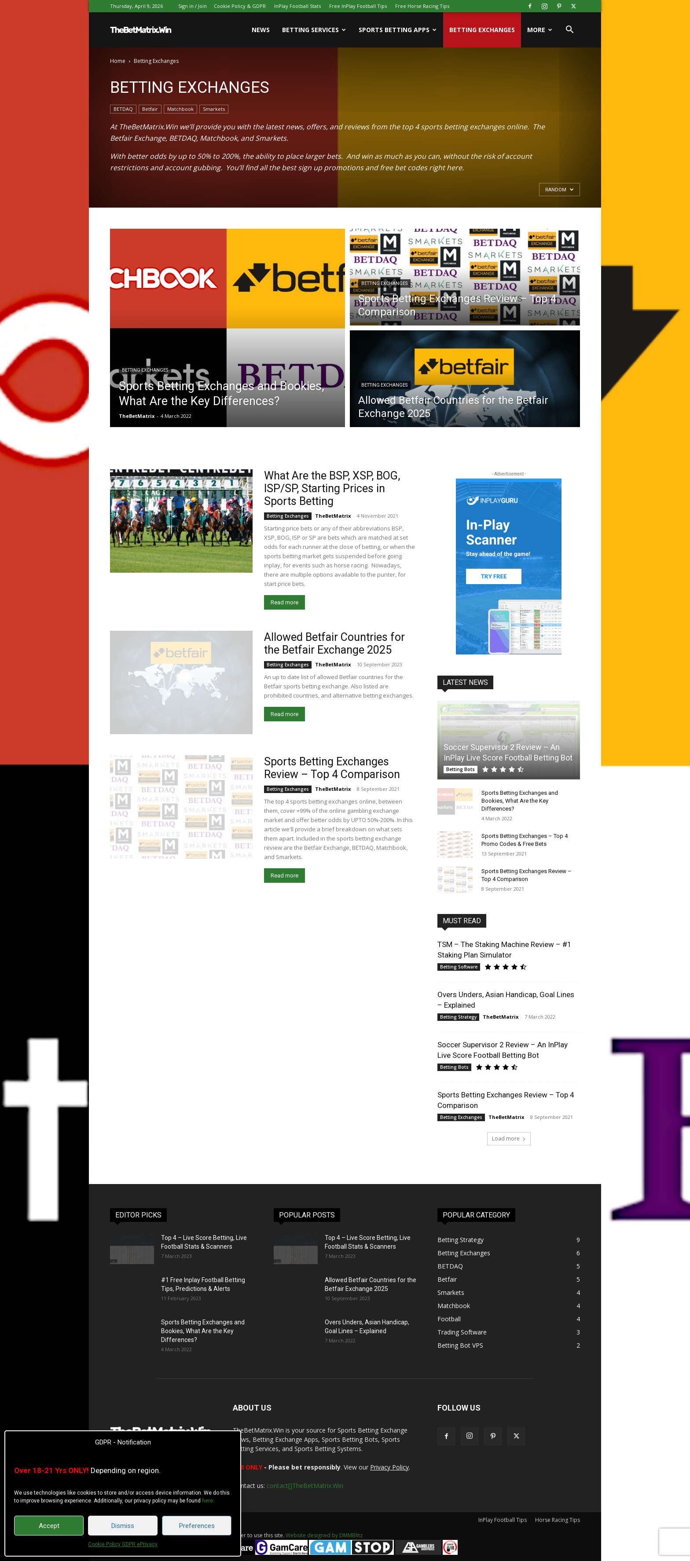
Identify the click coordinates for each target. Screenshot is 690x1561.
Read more (284, 602)
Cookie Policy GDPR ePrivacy (123, 1544)
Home (117, 61)
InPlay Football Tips (502, 1520)
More (539, 30)
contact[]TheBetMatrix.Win (305, 1485)
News (261, 30)
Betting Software (458, 967)
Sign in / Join (192, 6)
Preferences (197, 1526)
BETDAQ (123, 109)
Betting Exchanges (482, 30)
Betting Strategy (458, 1017)
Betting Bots (460, 769)
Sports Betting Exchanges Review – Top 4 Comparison (332, 768)
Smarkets (214, 109)
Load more (509, 1138)
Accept (49, 1526)
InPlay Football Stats (297, 6)
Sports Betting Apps (398, 30)
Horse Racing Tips (557, 1520)
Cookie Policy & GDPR (240, 6)
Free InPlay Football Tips (358, 6)
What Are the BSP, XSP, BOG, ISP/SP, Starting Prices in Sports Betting (332, 488)
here (207, 1501)
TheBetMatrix (136, 416)
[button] (569, 30)
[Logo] (141, 30)
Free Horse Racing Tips (422, 6)
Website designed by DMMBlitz (324, 1535)
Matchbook (180, 109)
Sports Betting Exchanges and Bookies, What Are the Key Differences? (519, 801)
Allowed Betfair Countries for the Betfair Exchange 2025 (334, 643)
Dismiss (122, 1526)
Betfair (150, 109)
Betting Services (314, 30)
